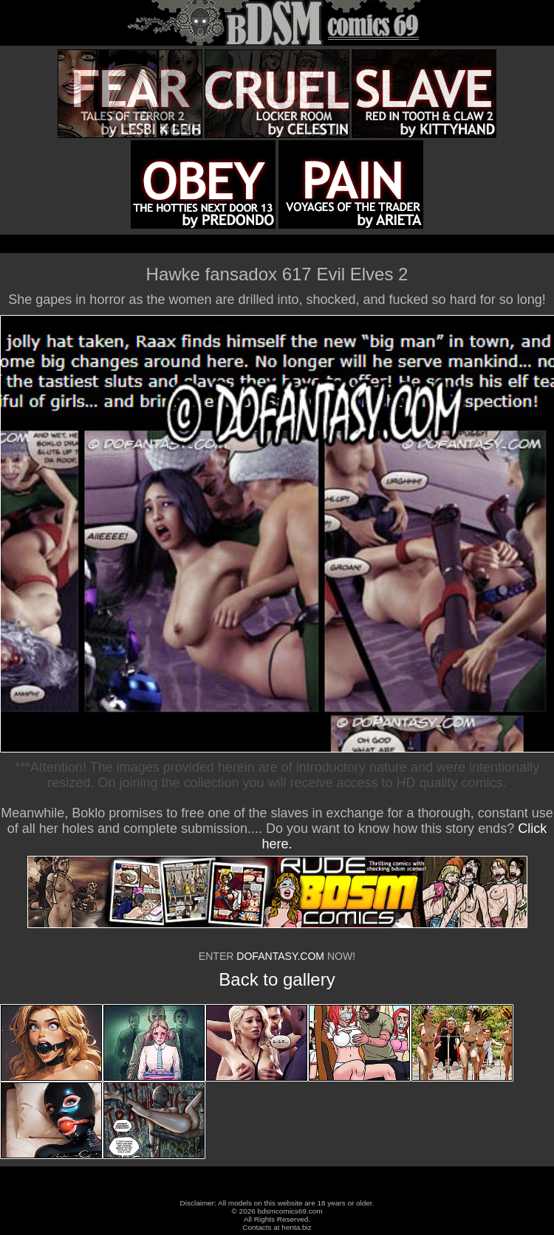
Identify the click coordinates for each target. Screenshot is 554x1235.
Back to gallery (277, 979)
